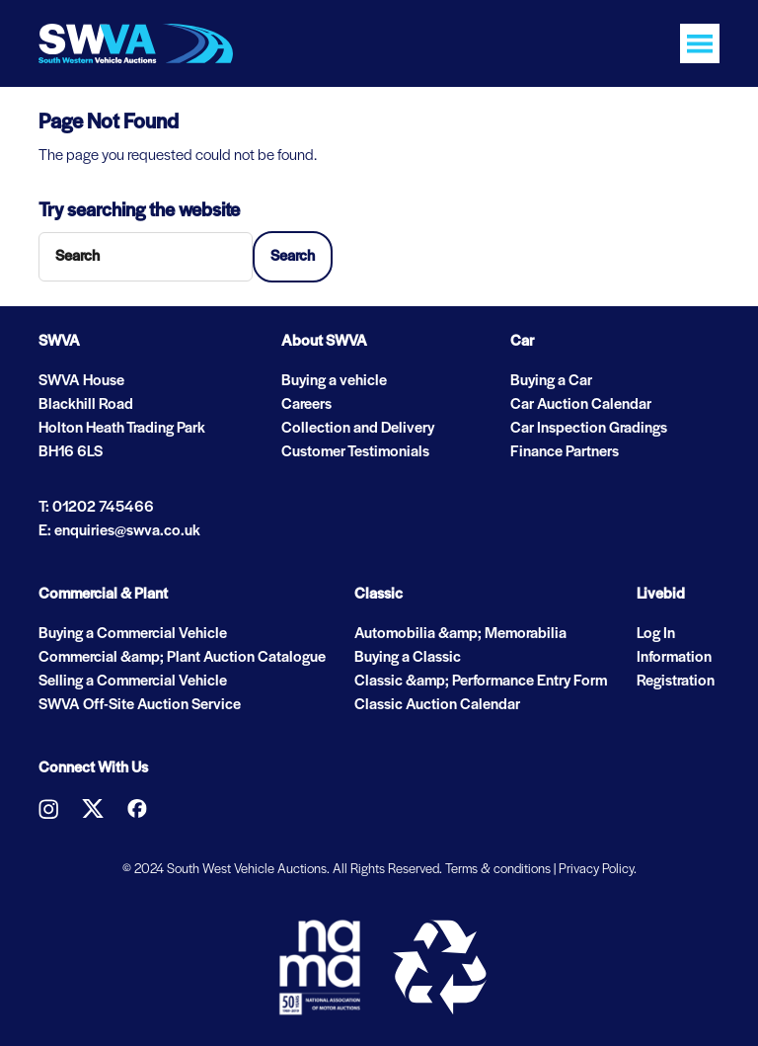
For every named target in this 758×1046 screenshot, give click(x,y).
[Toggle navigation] (700, 43)
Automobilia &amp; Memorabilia (460, 634)
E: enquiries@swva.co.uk (119, 531)
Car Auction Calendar (580, 405)
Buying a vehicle (334, 381)
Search (292, 257)
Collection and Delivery (357, 429)
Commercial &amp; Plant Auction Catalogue (182, 658)
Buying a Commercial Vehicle (132, 634)
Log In (656, 634)
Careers (306, 405)
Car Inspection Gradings (588, 429)
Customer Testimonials (355, 452)
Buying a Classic (407, 658)
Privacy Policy (596, 869)
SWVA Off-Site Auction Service (139, 705)
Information (674, 658)
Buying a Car (551, 381)
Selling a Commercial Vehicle (132, 681)
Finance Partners (564, 452)
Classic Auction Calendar (437, 705)
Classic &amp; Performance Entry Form (480, 681)
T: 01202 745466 (96, 508)
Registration (676, 681)
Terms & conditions (498, 869)
